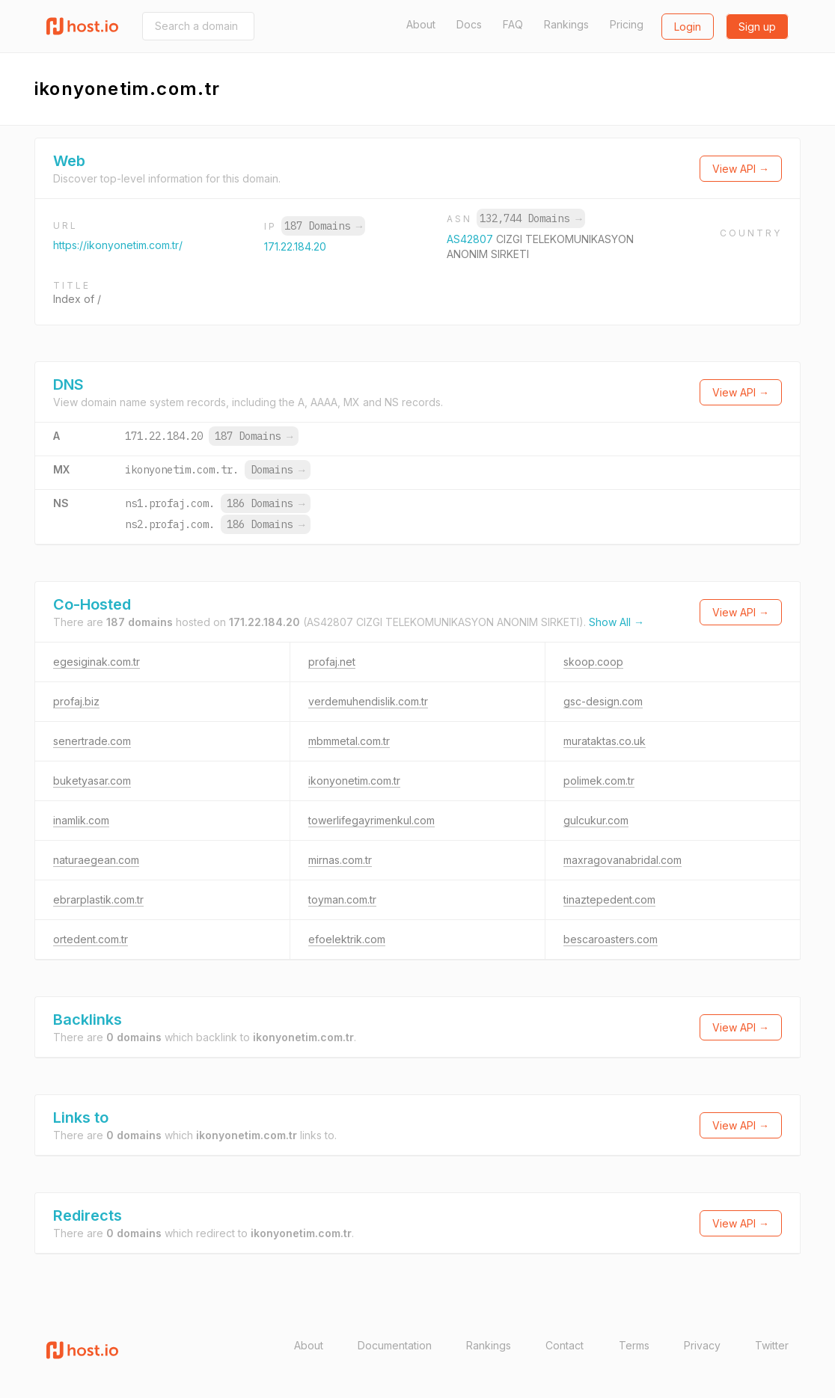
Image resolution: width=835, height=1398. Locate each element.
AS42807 (471, 239)
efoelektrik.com (346, 939)
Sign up (757, 26)
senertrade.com (92, 741)
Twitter (772, 1345)
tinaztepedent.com (609, 899)
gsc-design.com (603, 701)
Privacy (702, 1345)
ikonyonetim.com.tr (354, 780)
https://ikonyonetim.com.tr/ (118, 245)
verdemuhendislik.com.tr (368, 701)
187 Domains (323, 226)
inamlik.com (81, 820)
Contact (564, 1345)
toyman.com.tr (342, 899)
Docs (469, 24)
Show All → (616, 622)
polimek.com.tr (598, 780)
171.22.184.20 (295, 246)
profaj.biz (76, 701)
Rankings (566, 24)
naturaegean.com (96, 859)
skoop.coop (593, 661)
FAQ (513, 24)
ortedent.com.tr (90, 939)
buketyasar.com (92, 780)
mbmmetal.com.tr (349, 741)
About (420, 24)
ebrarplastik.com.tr (98, 899)
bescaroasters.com (610, 939)
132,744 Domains (530, 218)
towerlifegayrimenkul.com (371, 820)
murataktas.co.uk (604, 741)
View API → (740, 168)
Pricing (626, 24)
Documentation (395, 1345)
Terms (634, 1345)
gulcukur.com (595, 820)
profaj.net (331, 661)
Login (687, 26)
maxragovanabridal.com (622, 859)
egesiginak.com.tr (96, 661)
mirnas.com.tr (340, 859)
